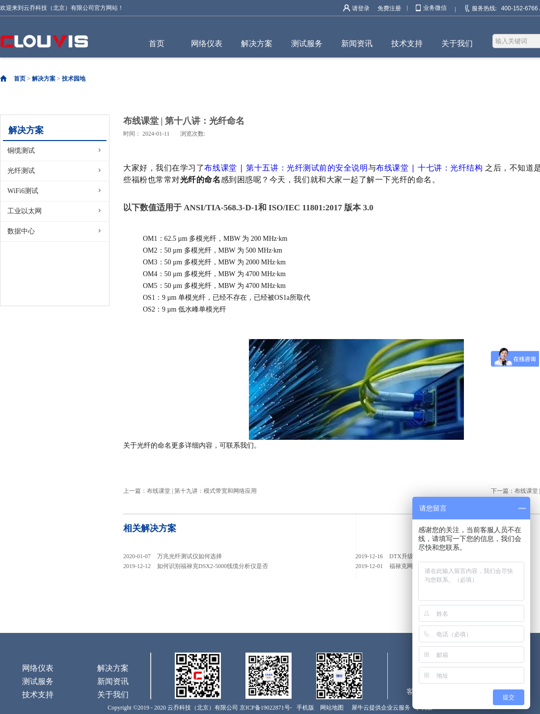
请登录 (361, 8)
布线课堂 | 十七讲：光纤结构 (429, 167)
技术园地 (73, 78)
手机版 (304, 707)
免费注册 (389, 8)
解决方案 (43, 78)
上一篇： (190, 490)
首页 (156, 43)
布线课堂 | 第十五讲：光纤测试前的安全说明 (286, 167)
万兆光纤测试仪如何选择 (189, 556)
